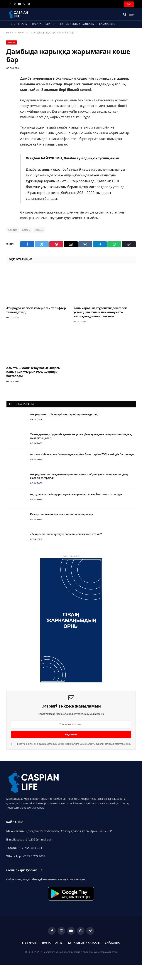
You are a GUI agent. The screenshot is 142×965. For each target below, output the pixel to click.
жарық (39, 229)
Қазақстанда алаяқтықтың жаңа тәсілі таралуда (61, 514)
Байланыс (107, 24)
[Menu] (131, 14)
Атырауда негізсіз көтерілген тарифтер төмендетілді (36, 310)
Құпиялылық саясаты (77, 24)
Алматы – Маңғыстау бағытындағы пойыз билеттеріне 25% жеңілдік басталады (33, 372)
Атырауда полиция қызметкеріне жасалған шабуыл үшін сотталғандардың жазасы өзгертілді (79, 476)
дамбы (26, 229)
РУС (129, 4)
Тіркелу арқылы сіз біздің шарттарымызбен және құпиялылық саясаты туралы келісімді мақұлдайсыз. (71, 743)
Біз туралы (19, 24)
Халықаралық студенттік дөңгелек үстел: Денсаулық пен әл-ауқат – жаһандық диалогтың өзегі (100, 312)
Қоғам (11, 42)
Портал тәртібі (44, 24)
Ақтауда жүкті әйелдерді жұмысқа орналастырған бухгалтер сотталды (76, 494)
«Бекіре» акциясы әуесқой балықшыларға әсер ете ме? (66, 534)
